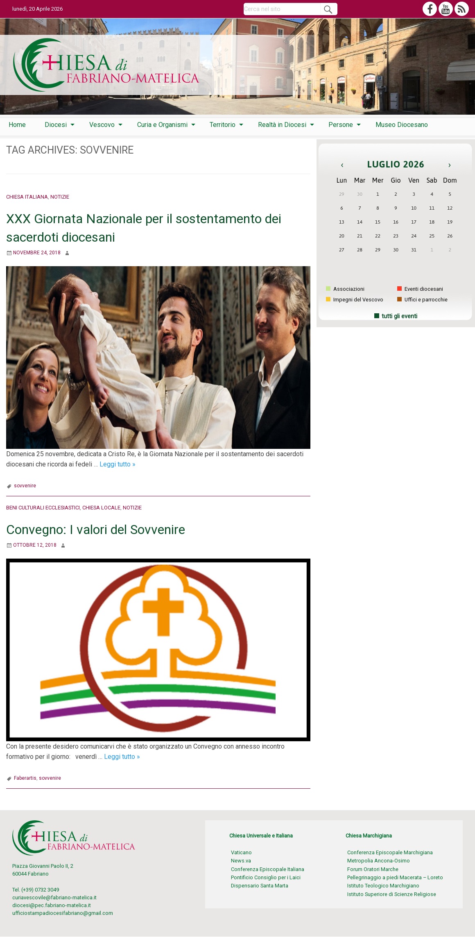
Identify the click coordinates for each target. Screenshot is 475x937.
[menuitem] (17, 125)
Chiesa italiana (27, 197)
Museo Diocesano (401, 125)
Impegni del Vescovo (354, 299)
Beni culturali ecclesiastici (43, 508)
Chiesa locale (101, 508)
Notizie (59, 197)
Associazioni (345, 289)
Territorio (222, 125)
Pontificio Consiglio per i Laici (266, 877)
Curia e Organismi (162, 125)
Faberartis (25, 778)
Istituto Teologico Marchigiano (383, 886)
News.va (241, 861)
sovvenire (25, 486)
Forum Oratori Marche (372, 869)
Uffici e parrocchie (422, 299)
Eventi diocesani (420, 289)
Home (17, 125)
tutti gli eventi (399, 316)
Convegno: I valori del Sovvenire (95, 529)
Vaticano (241, 852)
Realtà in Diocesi (282, 125)
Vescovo (102, 125)
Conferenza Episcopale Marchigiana (390, 852)
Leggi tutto (118, 464)
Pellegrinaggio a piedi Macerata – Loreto (395, 877)
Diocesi (56, 125)
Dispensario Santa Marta (259, 886)
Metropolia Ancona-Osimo (378, 861)
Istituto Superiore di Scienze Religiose (391, 894)
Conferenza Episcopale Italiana (267, 869)
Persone (340, 125)
